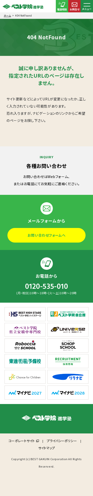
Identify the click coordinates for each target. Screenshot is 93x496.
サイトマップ (46, 448)
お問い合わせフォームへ (46, 235)
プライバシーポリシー (62, 440)
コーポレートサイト (21, 440)
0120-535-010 (46, 287)
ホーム (7, 15)
